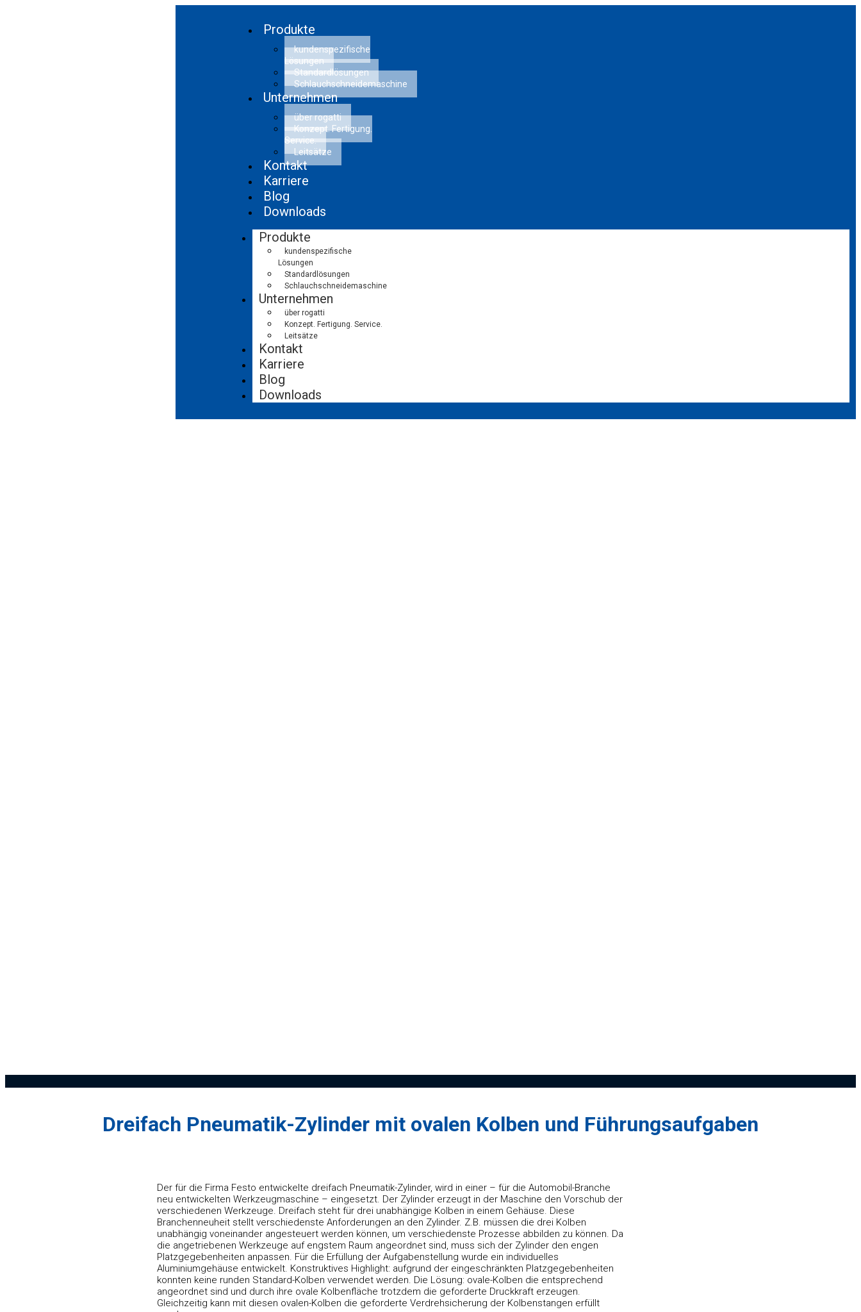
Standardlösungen (317, 274)
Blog (272, 379)
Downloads (294, 211)
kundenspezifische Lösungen (327, 55)
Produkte (289, 29)
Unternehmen (300, 97)
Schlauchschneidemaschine (350, 84)
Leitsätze (313, 152)
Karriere (281, 364)
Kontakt (281, 348)
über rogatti (304, 312)
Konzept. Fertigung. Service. (328, 134)
